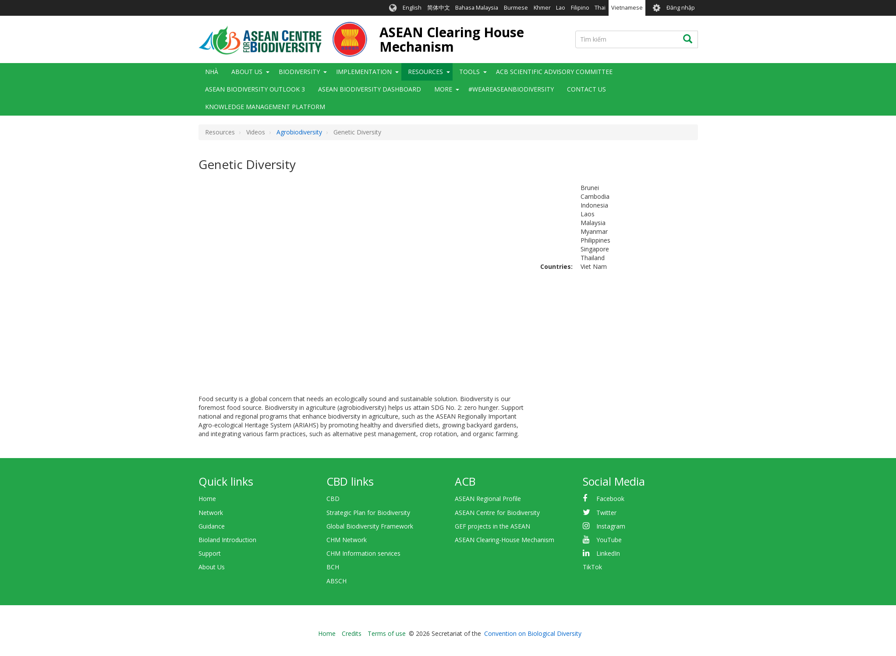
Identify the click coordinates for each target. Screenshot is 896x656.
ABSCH (336, 581)
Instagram (610, 526)
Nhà (211, 71)
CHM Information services (363, 553)
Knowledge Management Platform (265, 106)
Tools (469, 71)
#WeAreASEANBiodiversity (511, 89)
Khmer (542, 7)
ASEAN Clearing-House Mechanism (504, 540)
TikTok (592, 567)
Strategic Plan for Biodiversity (368, 512)
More (443, 89)
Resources (425, 71)
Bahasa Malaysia (476, 7)
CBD (333, 498)
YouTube (609, 540)
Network (210, 512)
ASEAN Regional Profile (488, 498)
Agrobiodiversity (299, 132)
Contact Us (586, 89)
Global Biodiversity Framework (369, 526)
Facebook (610, 498)
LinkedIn (608, 553)
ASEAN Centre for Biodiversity (497, 512)
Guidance (211, 526)
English (412, 7)
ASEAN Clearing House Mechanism (451, 39)
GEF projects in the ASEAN (492, 526)
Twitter (606, 512)
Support (209, 553)
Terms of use (387, 633)
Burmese (516, 7)
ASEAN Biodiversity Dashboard (369, 89)
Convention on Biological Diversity (532, 633)
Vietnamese (627, 7)
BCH (332, 567)
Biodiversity (299, 71)
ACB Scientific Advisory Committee (554, 71)
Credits (351, 633)
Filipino (580, 7)
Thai (600, 7)
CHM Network (346, 540)
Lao (560, 7)
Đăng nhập (680, 7)
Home (207, 498)
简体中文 (438, 7)
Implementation (364, 71)
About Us (246, 71)
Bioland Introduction (227, 540)
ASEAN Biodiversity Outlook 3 (255, 89)
